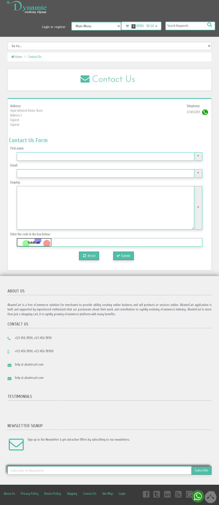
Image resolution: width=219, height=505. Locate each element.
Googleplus (190, 494)
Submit (123, 256)
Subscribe (201, 470)
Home (16, 57)
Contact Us (34, 57)
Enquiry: (15, 182)
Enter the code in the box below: (30, 234)
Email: (14, 165)
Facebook (146, 494)
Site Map (107, 493)
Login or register (54, 27)
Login (122, 493)
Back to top (210, 497)
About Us (9, 493)
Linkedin (168, 494)
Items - (141, 26)
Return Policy (52, 493)
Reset (89, 256)
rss (178, 494)
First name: (17, 148)
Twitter (156, 494)
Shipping (72, 493)
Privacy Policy (29, 493)
